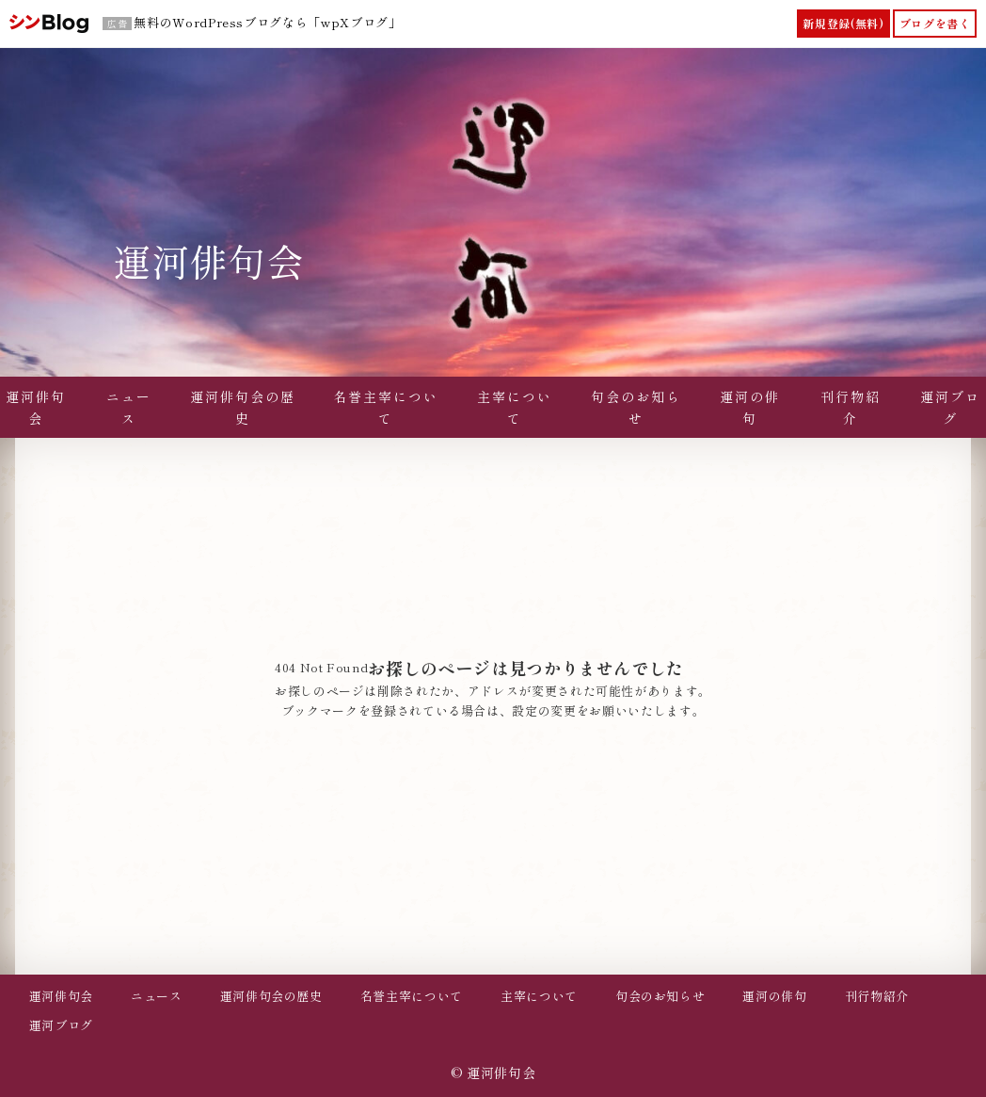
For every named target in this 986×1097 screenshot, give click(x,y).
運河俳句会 (208, 261)
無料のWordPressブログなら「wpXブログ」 (267, 22)
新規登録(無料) (843, 23)
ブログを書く (935, 23)
